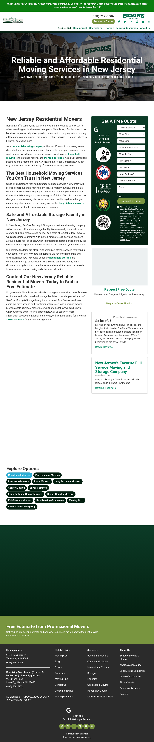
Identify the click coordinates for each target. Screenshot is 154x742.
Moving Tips (61, 679)
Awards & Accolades (131, 665)
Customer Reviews (130, 688)
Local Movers (42, 481)
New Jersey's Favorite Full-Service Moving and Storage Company (119, 367)
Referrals (60, 673)
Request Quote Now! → (119, 303)
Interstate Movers (18, 481)
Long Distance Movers (68, 481)
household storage (60, 257)
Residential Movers (19, 475)
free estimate (16, 319)
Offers (58, 667)
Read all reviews (104, 347)
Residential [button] (64, 28)
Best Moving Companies (50, 500)
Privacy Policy (125, 240)
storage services (54, 157)
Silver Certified (38, 487)
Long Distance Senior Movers (25, 494)
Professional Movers (47, 475)
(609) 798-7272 (14, 686)
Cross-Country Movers (60, 494)
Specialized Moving (97, 684)
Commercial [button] (80, 28)
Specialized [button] (95, 28)
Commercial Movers (98, 661)
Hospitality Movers (97, 690)
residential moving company (28, 146)
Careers (124, 694)
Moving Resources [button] (127, 28)
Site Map (84, 734)
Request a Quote (131, 201)
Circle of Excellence (130, 676)
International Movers (98, 667)
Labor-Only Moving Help (21, 506)
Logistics (92, 679)
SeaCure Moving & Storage (129, 657)
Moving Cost (76, 500)
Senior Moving (16, 487)
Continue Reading (105, 388)
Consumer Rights (64, 690)
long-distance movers (71, 203)
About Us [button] (145, 28)
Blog (57, 661)
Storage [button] (109, 28)
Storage (91, 673)
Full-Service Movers (19, 500)
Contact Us (60, 684)
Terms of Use (133, 237)
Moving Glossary (64, 696)
